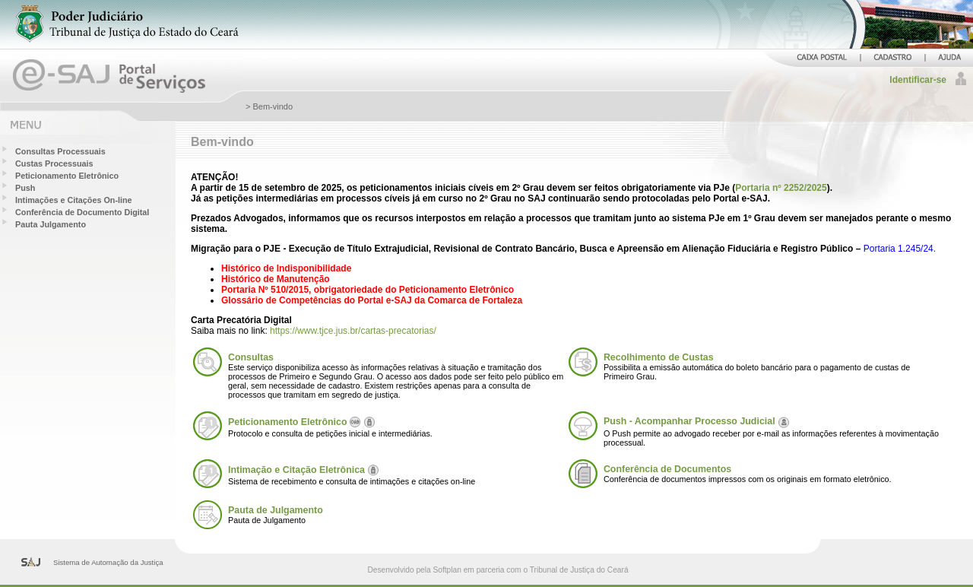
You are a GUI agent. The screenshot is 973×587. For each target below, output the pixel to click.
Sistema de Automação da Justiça (108, 562)
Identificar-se (917, 80)
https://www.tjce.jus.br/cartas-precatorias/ (353, 330)
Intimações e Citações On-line (73, 200)
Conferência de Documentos (667, 469)
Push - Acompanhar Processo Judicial (689, 421)
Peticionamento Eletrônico (67, 175)
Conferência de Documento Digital (82, 212)
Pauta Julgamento (50, 224)
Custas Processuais (54, 163)
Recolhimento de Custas (659, 357)
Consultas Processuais (60, 151)
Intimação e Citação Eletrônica (296, 470)
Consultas (251, 357)
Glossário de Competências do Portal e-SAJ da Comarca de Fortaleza (371, 300)
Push (25, 187)
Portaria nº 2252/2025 (780, 187)
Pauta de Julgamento (275, 510)
